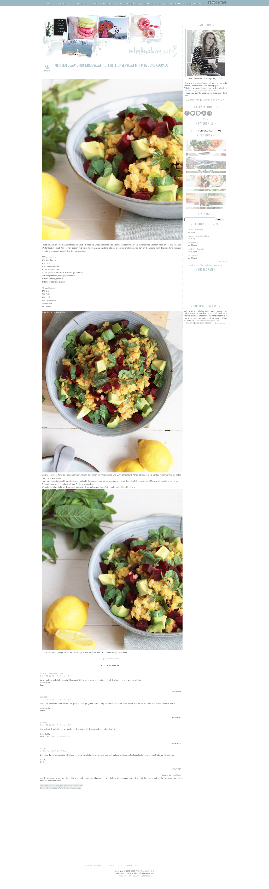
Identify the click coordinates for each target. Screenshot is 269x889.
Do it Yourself (128, 4)
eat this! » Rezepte (196, 249)
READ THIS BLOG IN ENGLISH (213, 100)
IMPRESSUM (208, 323)
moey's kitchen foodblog (198, 236)
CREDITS (198, 323)
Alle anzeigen (223, 261)
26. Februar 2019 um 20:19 (56, 676)
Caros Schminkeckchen (51, 673)
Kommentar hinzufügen (171, 775)
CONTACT (190, 100)
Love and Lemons (195, 230)
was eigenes (193, 255)
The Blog (80, 4)
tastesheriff (193, 242)
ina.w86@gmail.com (210, 320)
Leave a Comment (112, 658)
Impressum (173, 4)
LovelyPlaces (152, 4)
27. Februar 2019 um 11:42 (56, 699)
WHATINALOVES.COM (145, 871)
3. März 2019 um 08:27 (54, 751)
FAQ (198, 100)
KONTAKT (190, 323)
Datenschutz (195, 4)
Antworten (176, 691)
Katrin (43, 697)
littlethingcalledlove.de (59, 736)
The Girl (63, 4)
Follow (205, 119)
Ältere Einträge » (129, 865)
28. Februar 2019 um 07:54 (56, 725)
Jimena (43, 723)
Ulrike (43, 748)
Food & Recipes (102, 4)
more (220, 78)
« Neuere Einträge (94, 865)
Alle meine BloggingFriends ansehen (206, 265)
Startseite (112, 865)
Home (48, 4)
